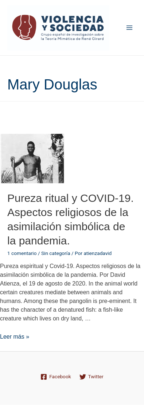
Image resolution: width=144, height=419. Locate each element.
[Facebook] (56, 377)
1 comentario (21, 253)
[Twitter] (91, 377)
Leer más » (14, 337)
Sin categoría (55, 253)
